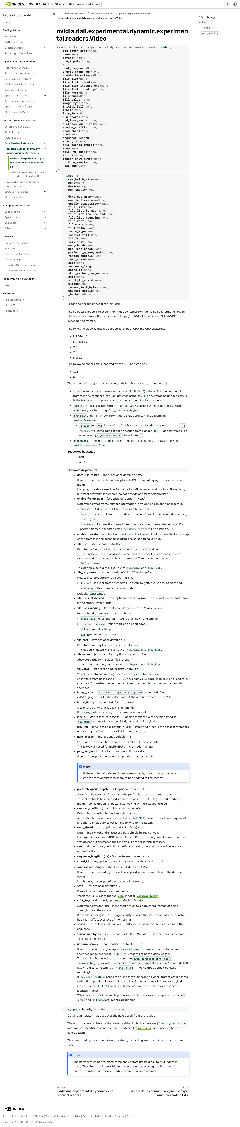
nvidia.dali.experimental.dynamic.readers (23, 184)
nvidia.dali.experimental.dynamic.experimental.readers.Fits (27, 174)
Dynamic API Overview (17, 126)
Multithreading (13, 137)
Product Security (114, 1116)
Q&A (7, 285)
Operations (11, 217)
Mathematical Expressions (20, 84)
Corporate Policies (93, 1116)
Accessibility (74, 1116)
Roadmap (10, 310)
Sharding (10, 248)
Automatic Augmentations (20, 101)
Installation (11, 36)
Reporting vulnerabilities (18, 53)
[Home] (54, 13)
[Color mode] (235, 4)
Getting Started (14, 47)
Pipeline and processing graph (21, 73)
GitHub (8, 305)
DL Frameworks (14, 197)
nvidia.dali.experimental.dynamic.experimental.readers (23, 151)
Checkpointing (13, 259)
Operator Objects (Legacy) (19, 106)
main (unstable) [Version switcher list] (87, 4)
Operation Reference (16, 95)
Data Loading (12, 211)
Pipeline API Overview (17, 67)
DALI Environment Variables (20, 270)
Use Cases (10, 222)
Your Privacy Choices (31, 1116)
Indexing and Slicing (16, 89)
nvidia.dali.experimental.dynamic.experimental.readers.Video (27, 162)
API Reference (13, 132)
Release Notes (13, 299)
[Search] (227, 4)
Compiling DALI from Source (21, 265)
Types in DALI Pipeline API (19, 78)
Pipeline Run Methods (17, 253)
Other (8, 228)
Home (8, 22)
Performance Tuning (16, 242)
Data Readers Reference (19, 143)
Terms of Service (55, 1116)
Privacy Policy (10, 1116)
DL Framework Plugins (17, 112)
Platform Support (15, 42)
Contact (131, 1116)
